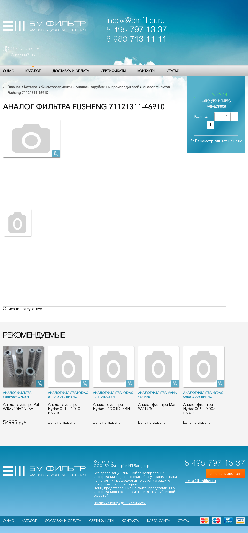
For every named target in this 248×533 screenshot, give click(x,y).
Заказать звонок (25, 49)
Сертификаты (113, 71)
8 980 (137, 39)
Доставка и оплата (70, 71)
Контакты (146, 71)
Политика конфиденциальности (120, 503)
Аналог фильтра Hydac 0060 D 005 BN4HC (203, 395)
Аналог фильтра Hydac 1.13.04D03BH (113, 395)
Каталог (33, 71)
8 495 (137, 30)
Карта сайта (158, 520)
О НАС (8, 71)
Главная (14, 87)
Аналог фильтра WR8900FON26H (17, 395)
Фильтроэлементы (56, 87)
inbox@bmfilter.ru (136, 20)
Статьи (173, 71)
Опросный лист (24, 55)
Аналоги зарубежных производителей (107, 87)
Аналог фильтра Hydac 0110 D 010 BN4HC (68, 395)
